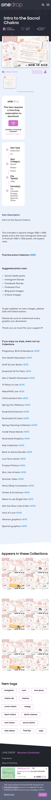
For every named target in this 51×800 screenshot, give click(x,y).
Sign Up (13, 123)
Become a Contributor (28, 753)
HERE (37, 351)
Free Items (7, 758)
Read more (9, 795)
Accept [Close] (43, 795)
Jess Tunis (12, 72)
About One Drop (9, 763)
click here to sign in (13, 134)
